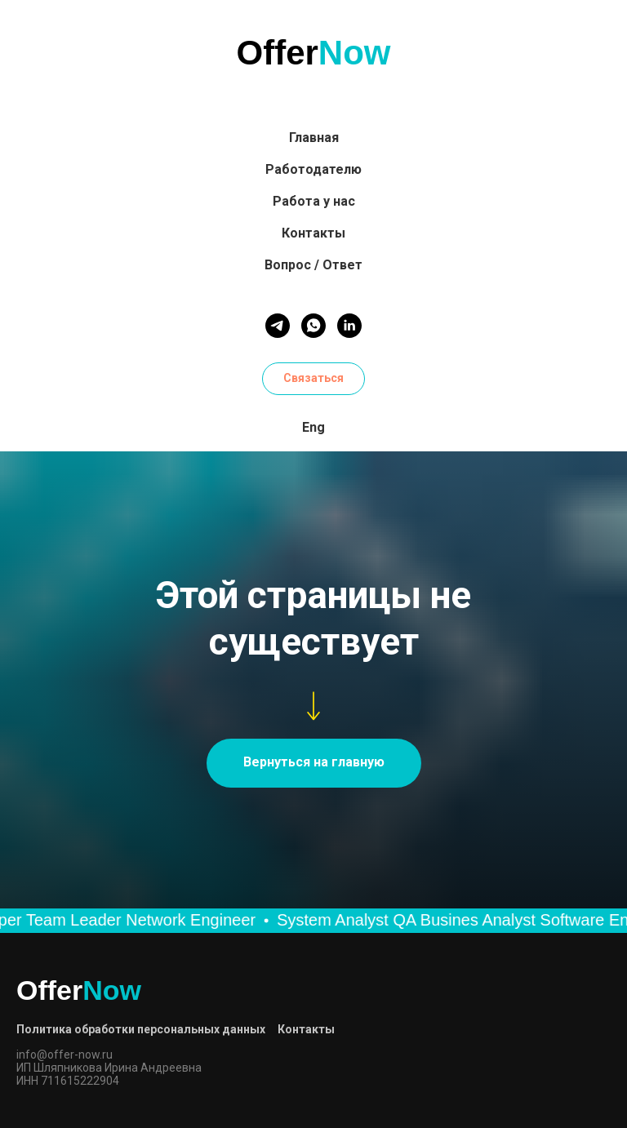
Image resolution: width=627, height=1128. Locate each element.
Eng (313, 427)
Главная (314, 137)
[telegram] (277, 325)
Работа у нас (314, 201)
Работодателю (313, 169)
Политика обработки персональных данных (140, 1029)
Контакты (313, 233)
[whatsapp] (313, 325)
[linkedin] (349, 325)
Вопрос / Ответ (313, 265)
